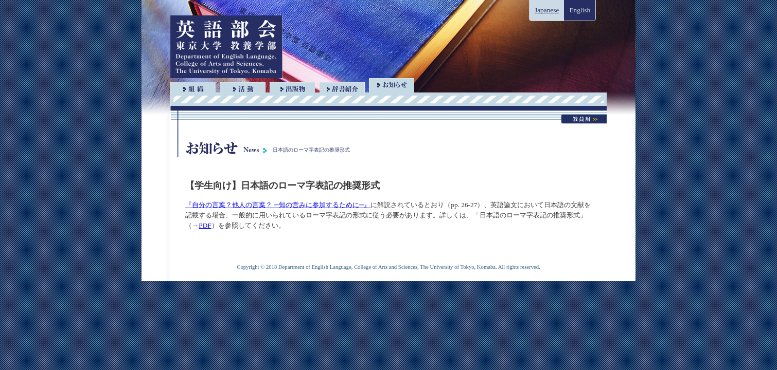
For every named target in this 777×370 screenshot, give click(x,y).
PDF (205, 225)
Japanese (547, 10)
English (579, 10)
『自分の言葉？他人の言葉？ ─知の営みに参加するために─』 (277, 205)
